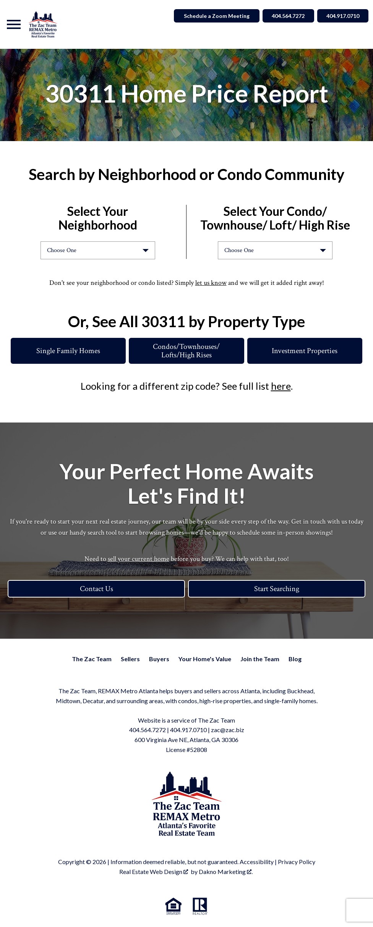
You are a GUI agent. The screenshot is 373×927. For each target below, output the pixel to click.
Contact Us (96, 589)
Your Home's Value (204, 658)
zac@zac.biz (227, 729)
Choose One (61, 250)
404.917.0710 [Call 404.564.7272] (342, 16)
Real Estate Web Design (153, 871)
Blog (295, 658)
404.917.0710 (188, 729)
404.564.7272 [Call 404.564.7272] (286, 16)
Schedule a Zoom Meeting (214, 16)
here (281, 386)
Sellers (130, 658)
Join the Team (259, 658)
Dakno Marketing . (226, 871)
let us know (211, 282)
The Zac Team (92, 658)
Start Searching (276, 589)
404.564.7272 (147, 729)
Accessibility (257, 861)
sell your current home (138, 558)
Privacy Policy (296, 861)
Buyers (159, 658)
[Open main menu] (14, 24)
